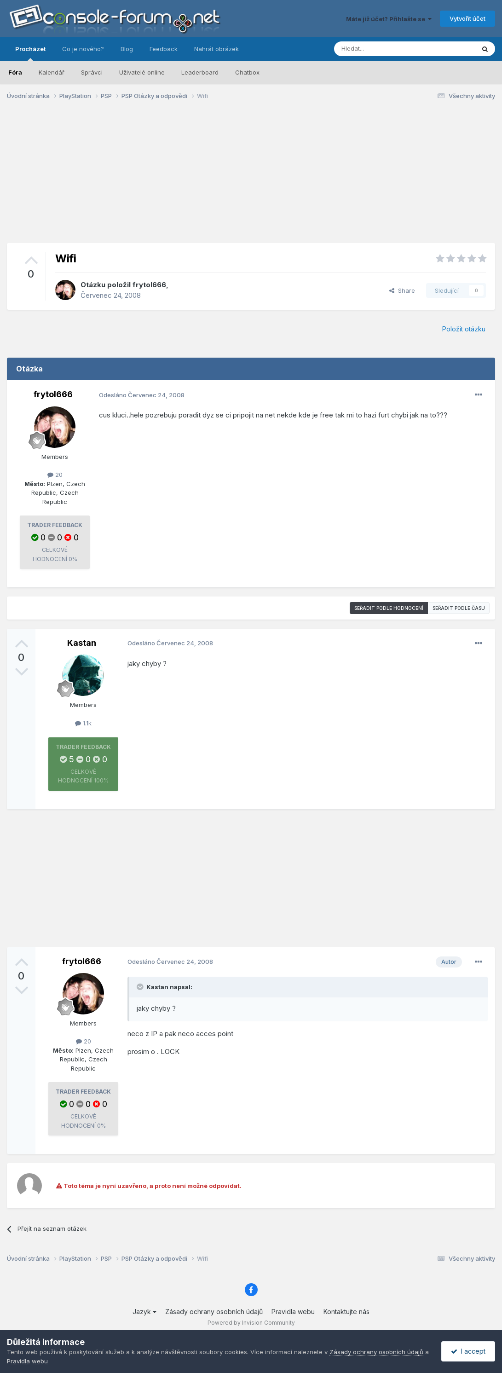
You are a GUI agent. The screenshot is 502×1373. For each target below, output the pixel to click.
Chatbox (247, 72)
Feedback (164, 48)
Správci (92, 72)
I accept (468, 1351)
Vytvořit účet (467, 18)
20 (55, 474)
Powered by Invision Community (251, 1322)
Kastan (81, 643)
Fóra (15, 72)
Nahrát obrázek (216, 48)
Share (402, 290)
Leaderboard (200, 72)
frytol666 (149, 284)
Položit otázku (463, 329)
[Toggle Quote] (141, 987)
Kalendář (51, 72)
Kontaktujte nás (346, 1311)
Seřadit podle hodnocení (388, 608)
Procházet (30, 53)
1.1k (83, 723)
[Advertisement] (251, 178)
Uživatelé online (142, 72)
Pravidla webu (293, 1311)
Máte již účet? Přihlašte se (389, 19)
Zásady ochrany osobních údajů (214, 1311)
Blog (127, 48)
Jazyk (144, 1311)
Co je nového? (83, 48)
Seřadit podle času (459, 608)
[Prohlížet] (381, 48)
